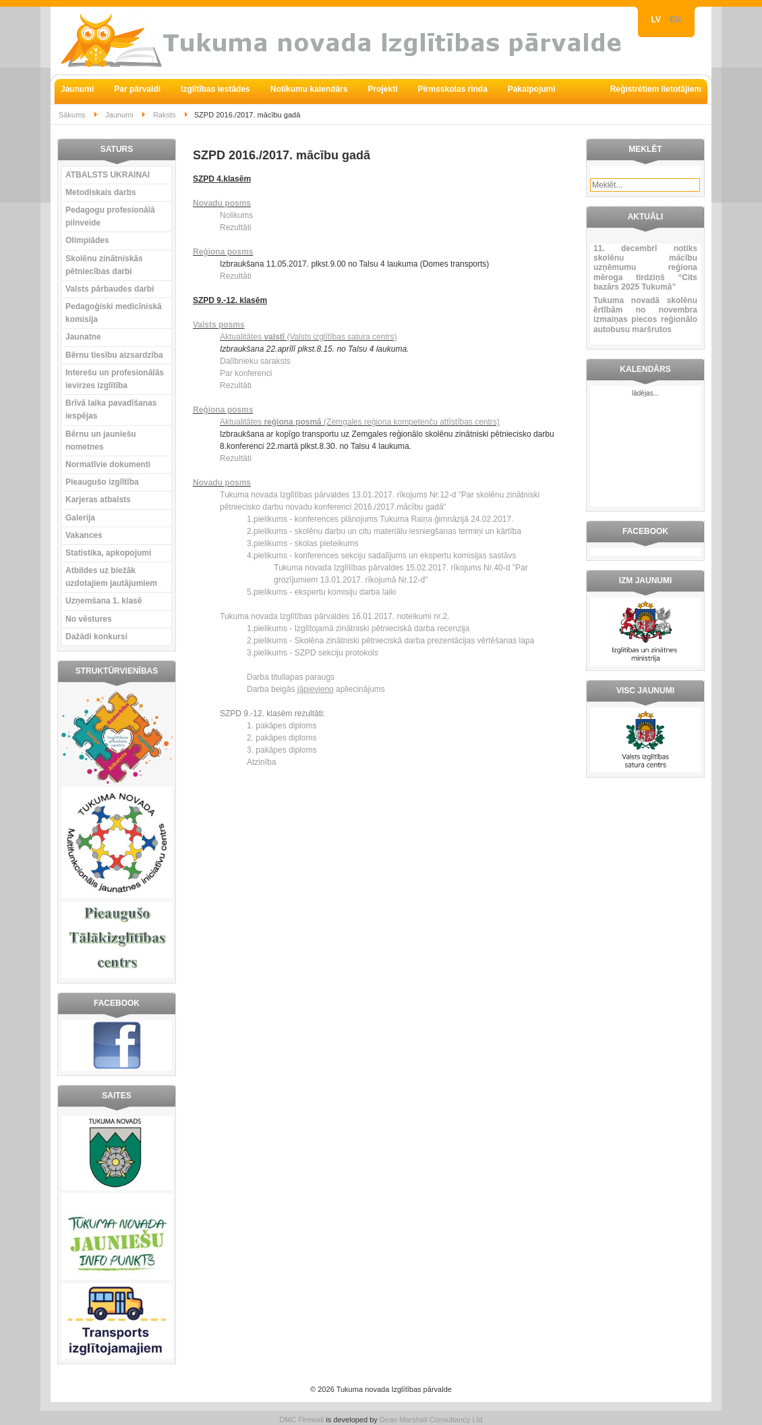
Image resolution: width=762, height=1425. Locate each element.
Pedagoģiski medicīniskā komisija (113, 313)
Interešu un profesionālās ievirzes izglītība (114, 379)
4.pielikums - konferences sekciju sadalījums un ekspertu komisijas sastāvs (382, 555)
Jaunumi (119, 115)
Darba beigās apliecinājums (316, 689)
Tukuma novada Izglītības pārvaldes (286, 495)
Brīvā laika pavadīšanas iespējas (110, 409)
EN (675, 19)
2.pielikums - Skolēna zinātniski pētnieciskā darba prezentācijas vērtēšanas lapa (390, 640)
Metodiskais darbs (100, 192)
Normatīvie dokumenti (107, 464)
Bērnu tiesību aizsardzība (114, 355)
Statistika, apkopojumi (108, 553)
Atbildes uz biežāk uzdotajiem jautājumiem (111, 577)
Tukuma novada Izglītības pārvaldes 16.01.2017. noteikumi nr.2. (334, 616)
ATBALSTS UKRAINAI (107, 175)
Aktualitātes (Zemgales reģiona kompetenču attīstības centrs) (360, 422)
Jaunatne (83, 337)
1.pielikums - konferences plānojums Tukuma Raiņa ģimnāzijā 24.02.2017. (380, 519)
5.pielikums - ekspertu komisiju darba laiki (321, 592)
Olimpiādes (87, 240)
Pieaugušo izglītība (102, 482)
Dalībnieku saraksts (255, 361)
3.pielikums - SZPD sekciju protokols (312, 652)
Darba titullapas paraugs (290, 677)
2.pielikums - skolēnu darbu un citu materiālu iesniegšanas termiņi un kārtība (384, 531)
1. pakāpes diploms (281, 725)
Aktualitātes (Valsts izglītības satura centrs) (308, 337)
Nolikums (236, 215)
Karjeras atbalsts (98, 499)
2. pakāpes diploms (281, 738)
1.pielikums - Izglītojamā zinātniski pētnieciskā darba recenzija (358, 628)
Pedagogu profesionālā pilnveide (110, 216)
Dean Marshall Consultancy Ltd (431, 1420)
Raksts (164, 115)
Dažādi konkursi (96, 636)
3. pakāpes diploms (281, 750)
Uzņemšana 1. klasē (103, 601)
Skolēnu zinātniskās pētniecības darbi (104, 265)
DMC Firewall (301, 1420)
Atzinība (261, 762)
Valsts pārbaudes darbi (109, 289)
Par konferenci (246, 373)
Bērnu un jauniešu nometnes (100, 440)
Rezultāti (236, 227)
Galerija (80, 517)
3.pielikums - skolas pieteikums (302, 543)
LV (657, 19)
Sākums (72, 115)
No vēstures (88, 619)
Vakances (83, 535)
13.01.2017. (374, 495)
